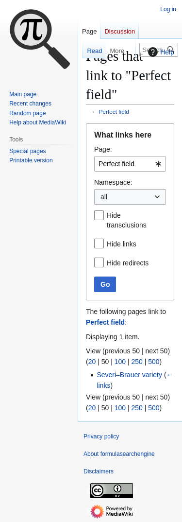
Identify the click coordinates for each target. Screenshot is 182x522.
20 (92, 361)
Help (160, 52)
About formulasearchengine (119, 454)
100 (120, 361)
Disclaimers (98, 471)
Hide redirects (128, 263)
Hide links (121, 244)
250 (136, 361)
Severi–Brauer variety (129, 375)
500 (153, 361)
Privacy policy (101, 436)
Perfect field (114, 111)
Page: (103, 149)
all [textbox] (103, 197)
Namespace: (113, 182)
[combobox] (130, 164)
